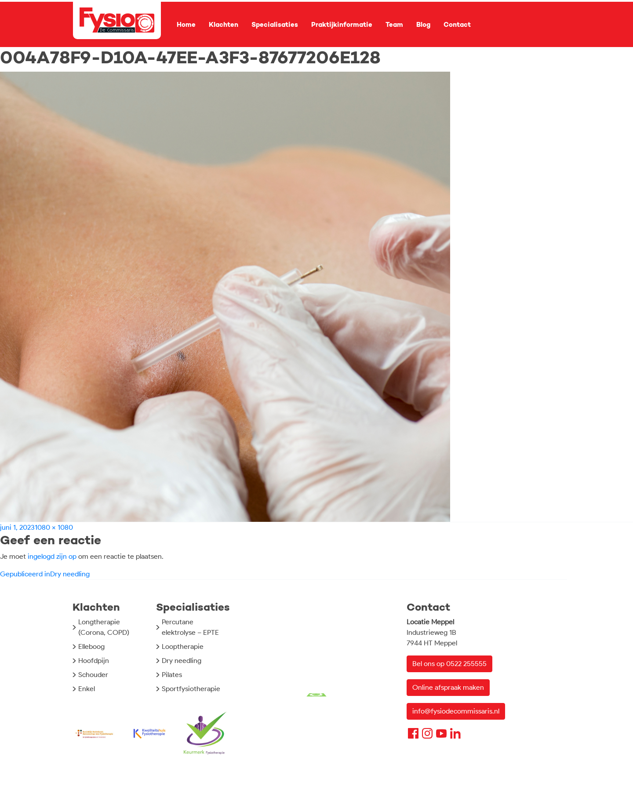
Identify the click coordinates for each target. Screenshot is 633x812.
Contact (457, 25)
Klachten (223, 25)
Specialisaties (274, 25)
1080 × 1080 (54, 527)
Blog (423, 25)
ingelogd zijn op (52, 556)
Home (186, 25)
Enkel (86, 689)
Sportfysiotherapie (191, 689)
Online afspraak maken (448, 687)
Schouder (93, 674)
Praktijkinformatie (341, 25)
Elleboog (91, 646)
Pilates (172, 674)
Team (394, 25)
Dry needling (181, 660)
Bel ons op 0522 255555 (449, 663)
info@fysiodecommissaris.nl (455, 711)
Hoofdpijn (93, 660)
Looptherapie (183, 646)
